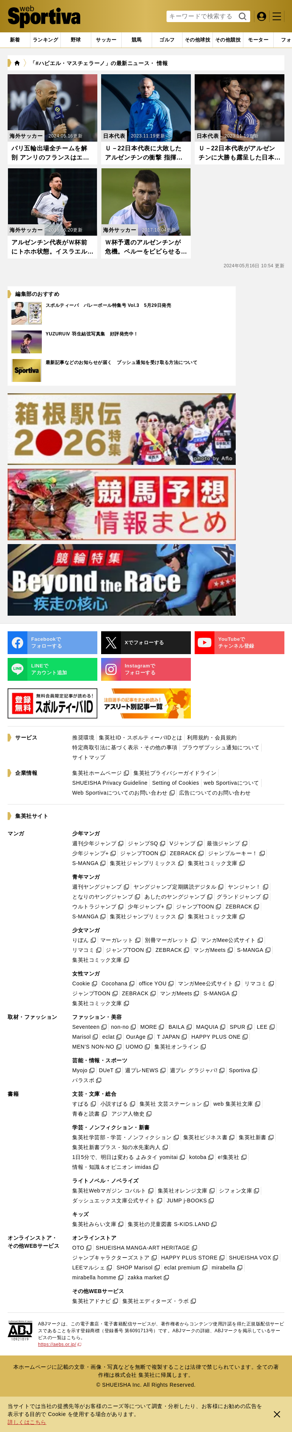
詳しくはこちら (27, 1422)
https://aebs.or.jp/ (59, 1344)
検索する (241, 16)
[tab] (76, 40)
